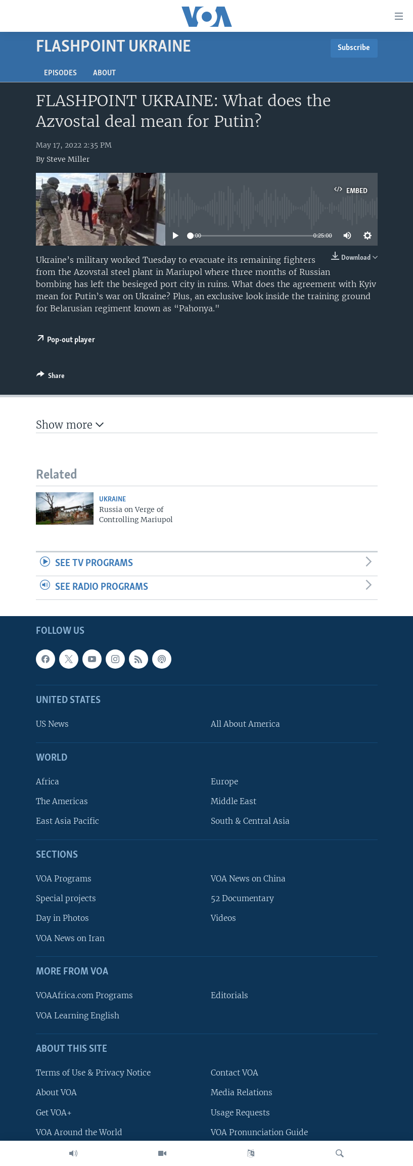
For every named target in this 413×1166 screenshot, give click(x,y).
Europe (224, 781)
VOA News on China (248, 878)
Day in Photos (62, 918)
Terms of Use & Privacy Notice (93, 1073)
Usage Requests (240, 1112)
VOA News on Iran (70, 938)
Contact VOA (234, 1073)
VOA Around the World (79, 1132)
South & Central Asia (250, 821)
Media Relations (241, 1092)
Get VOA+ (54, 1112)
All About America (245, 724)
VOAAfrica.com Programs (84, 995)
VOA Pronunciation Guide (259, 1132)
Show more (70, 424)
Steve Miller (68, 159)
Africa (47, 781)
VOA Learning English (77, 1015)
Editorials (229, 995)
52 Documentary (242, 898)
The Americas (62, 801)
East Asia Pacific (67, 821)
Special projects (66, 898)
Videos (223, 918)
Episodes (60, 73)
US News (52, 724)
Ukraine (112, 499)
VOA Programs (63, 878)
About (104, 73)
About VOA (56, 1092)
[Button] (50, 377)
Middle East (233, 801)
